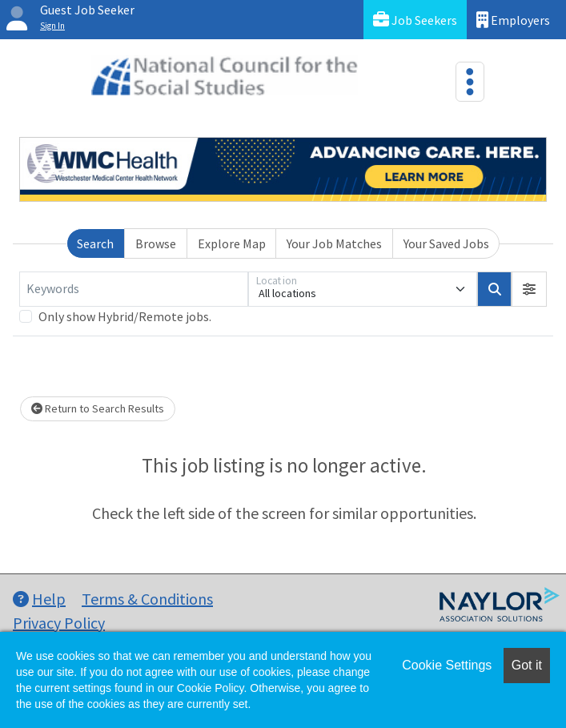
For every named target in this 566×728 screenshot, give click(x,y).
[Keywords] (133, 289)
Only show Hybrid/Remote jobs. (124, 316)
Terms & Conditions (147, 599)
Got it (527, 665)
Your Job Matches (334, 243)
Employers (513, 20)
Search (95, 243)
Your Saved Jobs (446, 243)
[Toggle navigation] (470, 82)
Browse (155, 243)
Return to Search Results (97, 408)
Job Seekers (415, 20)
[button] (529, 289)
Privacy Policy (59, 623)
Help (39, 599)
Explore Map (232, 243)
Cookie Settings (447, 665)
